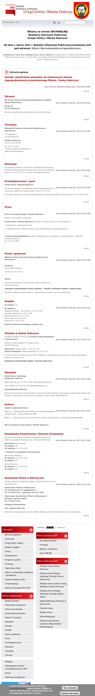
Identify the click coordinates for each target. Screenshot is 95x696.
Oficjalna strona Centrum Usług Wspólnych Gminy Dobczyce (53, 585)
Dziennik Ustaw (46, 608)
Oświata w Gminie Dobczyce (22, 333)
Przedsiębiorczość (13, 642)
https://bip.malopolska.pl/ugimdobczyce (56, 48)
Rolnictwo (11, 164)
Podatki (9, 301)
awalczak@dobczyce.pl (42, 382)
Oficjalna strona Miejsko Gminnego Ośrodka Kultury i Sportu (52, 593)
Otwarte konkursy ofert (15, 579)
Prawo (8, 551)
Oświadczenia (11, 555)
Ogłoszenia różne (12, 568)
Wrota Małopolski (47, 616)
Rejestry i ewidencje (48, 549)
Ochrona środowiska (14, 609)
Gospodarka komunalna (15, 613)
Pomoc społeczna (15, 253)
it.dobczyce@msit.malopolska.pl (18, 149)
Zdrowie (10, 96)
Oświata (8, 626)
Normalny (61, 527)
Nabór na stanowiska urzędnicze (18, 218)
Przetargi (9, 564)
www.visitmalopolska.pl (14, 151)
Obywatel (10, 372)
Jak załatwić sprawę (48, 540)
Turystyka (11, 124)
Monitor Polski (46, 612)
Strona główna (8, 22)
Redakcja (9, 661)
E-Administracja (11, 583)
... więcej (85, 91)
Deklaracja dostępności (15, 677)
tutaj (48, 112)
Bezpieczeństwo (12, 600)
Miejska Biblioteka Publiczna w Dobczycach (53, 602)
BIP (17, 22)
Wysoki (50, 527)
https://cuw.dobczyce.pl (14, 357)
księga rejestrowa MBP (26, 414)
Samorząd (9, 539)
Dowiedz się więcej (70, 693)
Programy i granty (13, 559)
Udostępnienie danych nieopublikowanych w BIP (16, 667)
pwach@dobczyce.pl (41, 172)
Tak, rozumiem (70, 688)
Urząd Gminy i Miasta (14, 543)
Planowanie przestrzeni (15, 605)
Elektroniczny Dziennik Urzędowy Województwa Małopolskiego (50, 623)
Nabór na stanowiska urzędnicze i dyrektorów (19, 574)
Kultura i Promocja (13, 617)
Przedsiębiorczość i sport (20, 181)
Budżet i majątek (12, 547)
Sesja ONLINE (46, 553)
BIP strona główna (13, 534)
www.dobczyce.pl (18, 688)
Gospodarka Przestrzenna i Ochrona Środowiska (34, 434)
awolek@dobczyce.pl (38, 386)
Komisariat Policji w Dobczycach (24, 478)
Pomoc (8, 673)
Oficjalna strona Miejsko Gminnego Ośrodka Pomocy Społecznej (52, 576)
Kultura (9, 404)
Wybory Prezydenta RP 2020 (17, 588)
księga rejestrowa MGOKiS (72, 418)
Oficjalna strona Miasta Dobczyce (49, 567)
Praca (8, 207)
